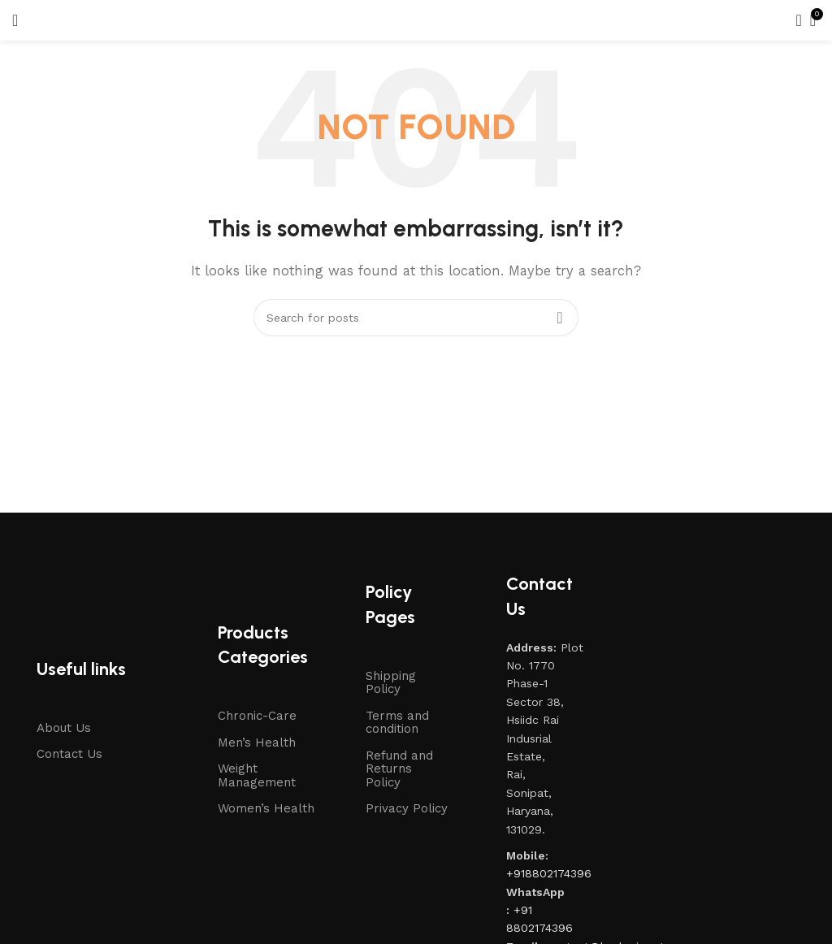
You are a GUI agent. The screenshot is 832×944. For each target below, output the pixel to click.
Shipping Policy (391, 683)
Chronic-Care (257, 715)
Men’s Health (257, 742)
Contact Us (69, 754)
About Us (64, 728)
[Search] (794, 20)
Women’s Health (266, 808)
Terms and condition (397, 722)
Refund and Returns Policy (399, 769)
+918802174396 (549, 873)
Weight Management (257, 775)
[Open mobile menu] (15, 20)
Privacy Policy (407, 808)
